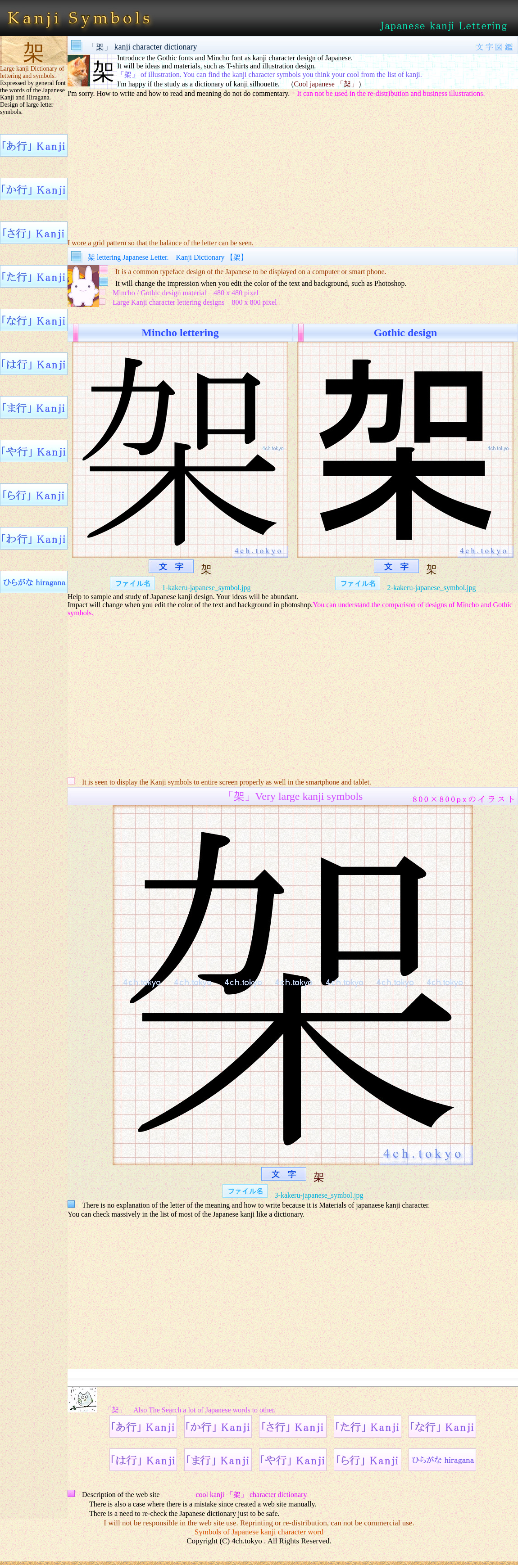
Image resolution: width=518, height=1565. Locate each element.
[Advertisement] (293, 168)
